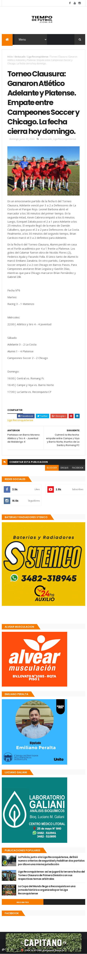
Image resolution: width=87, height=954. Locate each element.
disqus (64, 467)
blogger (52, 467)
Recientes (23, 902)
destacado (20, 56)
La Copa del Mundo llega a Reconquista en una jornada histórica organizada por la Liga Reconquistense (46, 889)
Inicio (10, 56)
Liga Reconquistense (37, 56)
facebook (77, 467)
